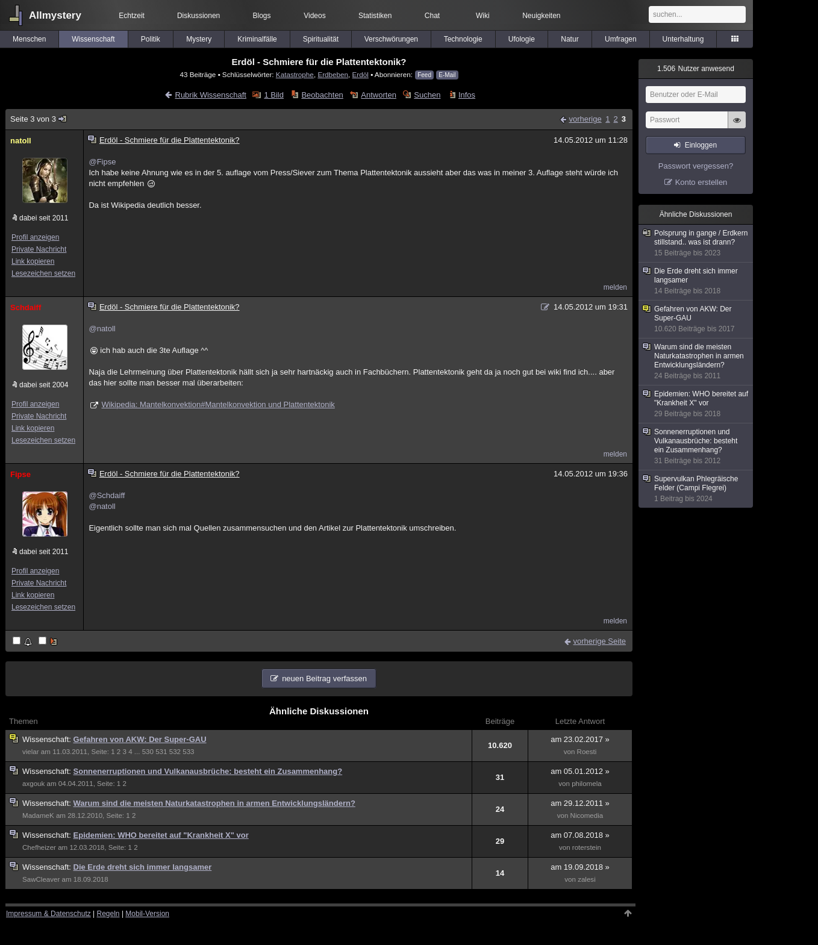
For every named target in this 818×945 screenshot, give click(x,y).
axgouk (33, 783)
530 (148, 751)
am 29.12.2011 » (580, 803)
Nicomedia (587, 815)
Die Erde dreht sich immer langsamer (142, 867)
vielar (30, 751)
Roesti (587, 751)
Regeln (108, 913)
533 (188, 751)
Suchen (427, 94)
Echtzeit (132, 15)
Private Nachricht (38, 249)
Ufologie (521, 39)
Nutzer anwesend (695, 68)
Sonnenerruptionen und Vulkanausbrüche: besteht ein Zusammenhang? (208, 771)
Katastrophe (295, 74)
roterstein (586, 847)
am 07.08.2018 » (580, 835)
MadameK (38, 815)
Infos (466, 94)
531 (161, 751)
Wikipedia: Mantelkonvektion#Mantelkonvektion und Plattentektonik (217, 404)
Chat (432, 15)
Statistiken (375, 15)
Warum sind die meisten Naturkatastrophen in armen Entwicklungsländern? (214, 803)
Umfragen (621, 39)
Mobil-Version (147, 913)
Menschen (29, 39)
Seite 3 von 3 (38, 118)
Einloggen (701, 145)
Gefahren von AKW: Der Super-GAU (140, 739)
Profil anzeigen (35, 237)
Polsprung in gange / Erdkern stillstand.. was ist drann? (696, 243)
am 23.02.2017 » (580, 739)
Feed (424, 75)
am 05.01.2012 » (580, 771)
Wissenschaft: (47, 739)
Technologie (463, 39)
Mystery (198, 39)
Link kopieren (32, 261)
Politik (150, 39)
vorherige (585, 118)
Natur (569, 39)
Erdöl (360, 74)
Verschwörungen (391, 39)
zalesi (587, 879)
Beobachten (322, 94)
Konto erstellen (701, 182)
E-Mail (447, 75)
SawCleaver (41, 879)
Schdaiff (25, 307)
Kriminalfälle (256, 39)
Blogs (262, 15)
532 (175, 751)
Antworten (378, 94)
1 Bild (274, 94)
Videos (314, 15)
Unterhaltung (683, 39)
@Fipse (102, 161)
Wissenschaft (93, 39)
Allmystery (55, 15)
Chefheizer (39, 847)
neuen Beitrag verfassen (324, 678)
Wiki (483, 15)
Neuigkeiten (541, 15)
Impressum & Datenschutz (48, 913)
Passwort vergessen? (695, 165)
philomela (587, 783)
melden (615, 287)
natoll (20, 140)
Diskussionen (198, 15)
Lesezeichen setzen (43, 273)
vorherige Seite (599, 641)
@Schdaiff (107, 495)
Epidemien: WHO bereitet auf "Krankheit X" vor (161, 835)
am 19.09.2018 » (580, 867)
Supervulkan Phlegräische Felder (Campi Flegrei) (696, 489)
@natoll (102, 328)
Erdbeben (332, 74)
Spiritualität (321, 39)
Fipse (20, 474)
